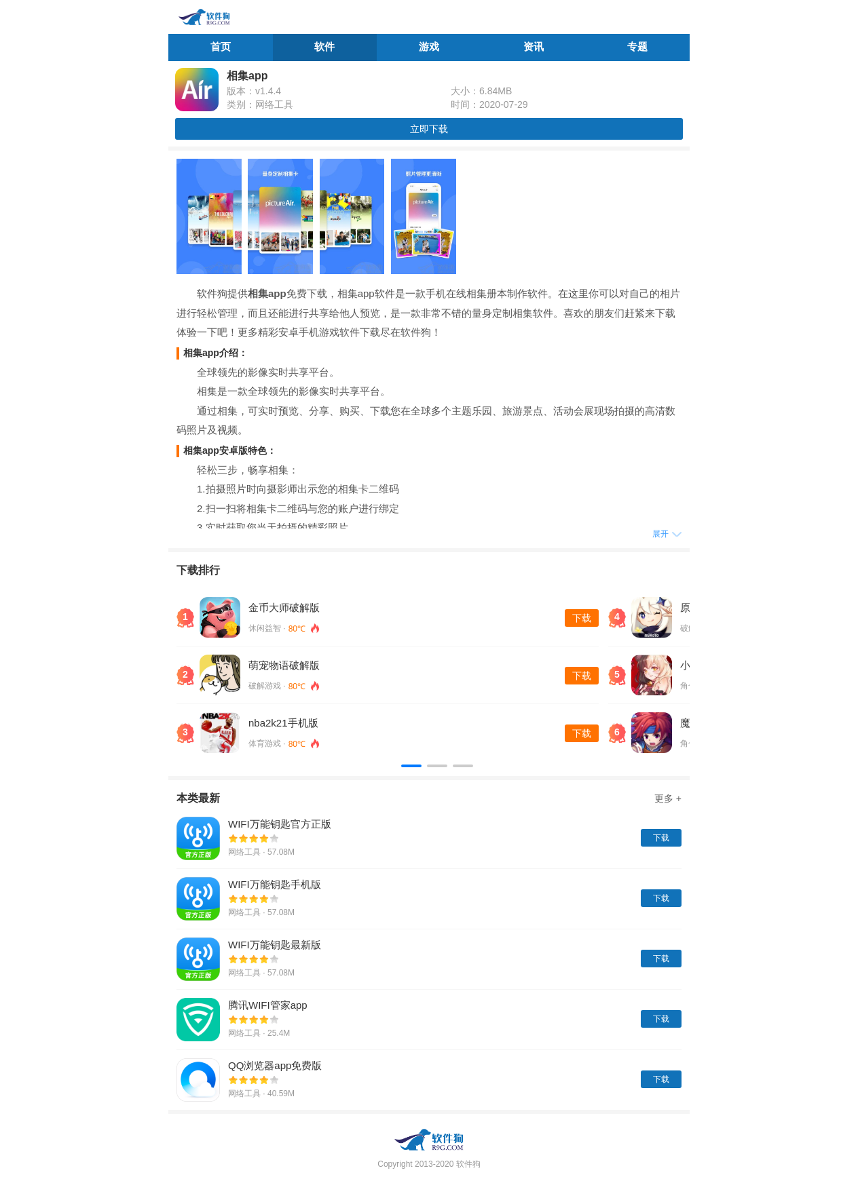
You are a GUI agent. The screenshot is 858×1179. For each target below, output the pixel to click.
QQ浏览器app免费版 (275, 1065)
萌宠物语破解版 (284, 665)
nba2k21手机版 (283, 723)
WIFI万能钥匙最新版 (274, 944)
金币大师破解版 (284, 607)
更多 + (668, 798)
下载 (581, 618)
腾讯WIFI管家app (267, 1005)
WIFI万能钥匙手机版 (274, 884)
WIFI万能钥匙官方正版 (279, 824)
